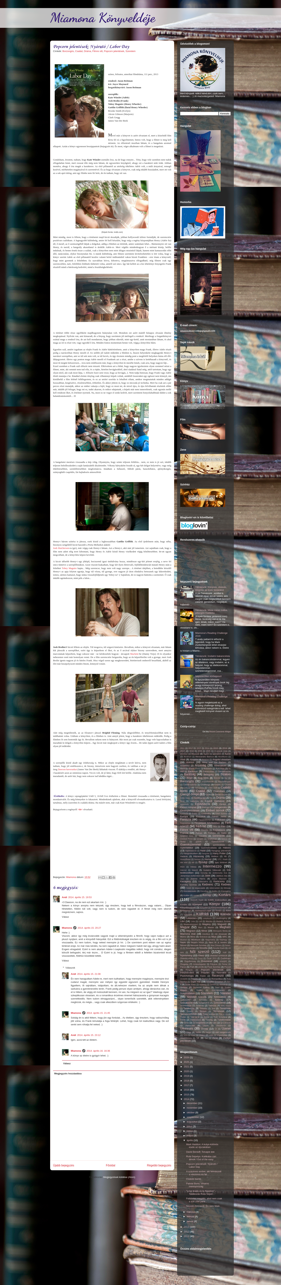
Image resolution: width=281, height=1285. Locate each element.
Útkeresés (186, 1028)
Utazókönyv (221, 1026)
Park (192, 967)
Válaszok (70, 967)
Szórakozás (186, 1002)
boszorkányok (207, 782)
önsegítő (223, 961)
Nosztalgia (191, 948)
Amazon (205, 760)
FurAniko (212, 833)
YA (197, 1038)
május (190, 1135)
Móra (192, 936)
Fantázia (185, 819)
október (191, 1112)
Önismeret (206, 961)
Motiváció (204, 937)
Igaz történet (221, 862)
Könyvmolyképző (219, 907)
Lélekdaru (191, 918)
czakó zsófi (212, 788)
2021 (187, 1066)
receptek (184, 979)
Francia (184, 832)
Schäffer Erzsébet (214, 981)
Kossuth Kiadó (197, 900)
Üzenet (226, 1028)
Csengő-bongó (189, 794)
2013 (199, 748)
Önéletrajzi (225, 958)
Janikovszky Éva (219, 873)
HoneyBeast (185, 859)
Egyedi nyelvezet (214, 801)
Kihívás (227, 888)
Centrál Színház (190, 785)
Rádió (203, 976)
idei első (184, 862)
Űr (216, 1029)
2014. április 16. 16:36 (98, 1050)
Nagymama (210, 940)
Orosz (200, 958)
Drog (182, 801)
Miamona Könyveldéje (102, 17)
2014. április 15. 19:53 (80, 897)
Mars (200, 927)
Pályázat (214, 964)
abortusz (184, 754)
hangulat (205, 854)
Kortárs (224, 895)
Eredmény (206, 813)
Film (223, 826)
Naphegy (223, 940)
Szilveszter (185, 1000)
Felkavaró (220, 819)
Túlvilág (209, 1020)
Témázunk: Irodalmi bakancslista (212, 656)
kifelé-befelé (214, 888)
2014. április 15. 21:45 (98, 1013)
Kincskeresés (189, 891)
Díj (211, 798)
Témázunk (225, 1008)
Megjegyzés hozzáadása (68, 1073)
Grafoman (212, 839)
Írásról (195, 870)
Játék (207, 875)
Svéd (217, 987)
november (192, 1107)
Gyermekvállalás (209, 847)
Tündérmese (224, 1019)
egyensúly (184, 804)
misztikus (206, 934)
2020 (187, 1071)
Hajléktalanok (190, 851)
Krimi (228, 910)
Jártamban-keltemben (190, 875)
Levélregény (221, 918)
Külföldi (202, 914)
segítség (203, 985)
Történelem (195, 1020)
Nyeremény (186, 955)
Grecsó (224, 839)
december (192, 1103)
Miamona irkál (188, 933)
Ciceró (227, 784)
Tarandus (203, 1009)
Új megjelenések (201, 1022)
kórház (196, 895)
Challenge (205, 784)
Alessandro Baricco (204, 756)
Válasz (65, 916)
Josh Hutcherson (61, 548)
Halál (203, 850)
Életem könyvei (188, 807)
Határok (184, 856)
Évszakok (200, 816)
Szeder (199, 990)
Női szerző (199, 952)
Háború (227, 847)
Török (183, 1020)
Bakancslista (208, 772)
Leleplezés (207, 918)
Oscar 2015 (212, 958)
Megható (225, 927)
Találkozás (189, 1008)
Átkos (182, 769)
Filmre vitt (97, 51)
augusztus (192, 1121)
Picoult (227, 967)
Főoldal (110, 1165)
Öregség (184, 964)
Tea (213, 1008)
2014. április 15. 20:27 (89, 927)
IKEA (182, 867)
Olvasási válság (187, 958)
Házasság (198, 856)
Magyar (185, 927)
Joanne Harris (197, 878)
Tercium (203, 1011)
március (191, 1212)
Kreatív (219, 911)
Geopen (200, 839)
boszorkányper (224, 782)
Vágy (188, 1032)
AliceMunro (223, 757)
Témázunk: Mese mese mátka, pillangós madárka (211, 611)
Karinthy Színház (188, 884)
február (191, 1216)
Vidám (202, 1035)
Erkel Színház (222, 814)
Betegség (209, 774)
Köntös (183, 904)
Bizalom (226, 774)
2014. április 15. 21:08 (89, 974)
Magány (206, 924)
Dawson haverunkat (67, 769)
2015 (215, 748)
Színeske (203, 1000)
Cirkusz (187, 787)
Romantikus (217, 979)
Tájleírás (212, 1005)
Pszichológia (187, 975)
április (190, 1140)
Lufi (200, 921)
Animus (190, 762)
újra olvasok (225, 1023)
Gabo (223, 833)
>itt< (80, 809)
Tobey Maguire (69, 568)
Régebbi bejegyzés (159, 1165)
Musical (183, 940)
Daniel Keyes (221, 794)
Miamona (67, 927)
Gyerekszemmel (190, 844)
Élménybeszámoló (190, 810)
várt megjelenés (223, 1032)
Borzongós (68, 51)
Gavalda (203, 836)
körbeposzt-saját (203, 910)
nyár (224, 952)
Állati (182, 759)
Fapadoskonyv (204, 820)
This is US (223, 1014)
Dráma (87, 51)
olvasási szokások (218, 955)
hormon (197, 859)
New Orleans (216, 945)
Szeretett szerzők (197, 996)
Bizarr (189, 778)
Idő (193, 862)
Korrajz (207, 895)
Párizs (183, 967)
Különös (225, 914)
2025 (187, 1062)
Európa (184, 816)
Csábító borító (193, 1179)
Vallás (198, 1032)
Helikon (214, 856)
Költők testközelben (217, 900)
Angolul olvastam (222, 759)
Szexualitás (220, 996)
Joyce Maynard (219, 879)
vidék (211, 1035)
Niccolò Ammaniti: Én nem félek (203, 1206)
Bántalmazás (224, 771)
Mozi (213, 936)
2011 (182, 748)
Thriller (183, 1017)
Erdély (194, 814)
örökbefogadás (199, 964)
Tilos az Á (194, 1017)
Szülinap (200, 1005)
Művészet (195, 939)
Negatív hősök (197, 942)
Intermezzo (212, 866)
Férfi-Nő (201, 826)
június (190, 1131)
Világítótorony (186, 1038)
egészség (195, 801)
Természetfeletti (188, 1014)
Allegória (194, 759)
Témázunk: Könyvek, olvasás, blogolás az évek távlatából (211, 588)
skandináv (223, 985)
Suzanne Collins (201, 987)
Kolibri (186, 895)
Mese (204, 930)
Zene (215, 1038)
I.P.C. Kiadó (223, 859)
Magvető (221, 924)
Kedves (226, 884)
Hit (225, 856)
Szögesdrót (203, 1002)
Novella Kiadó (219, 948)
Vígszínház (222, 1035)
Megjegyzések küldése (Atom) (119, 1177)
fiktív (215, 827)
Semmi (213, 985)
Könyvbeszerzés (188, 907)
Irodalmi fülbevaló (212, 870)
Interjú (193, 867)
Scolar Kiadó (190, 985)
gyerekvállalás (219, 845)
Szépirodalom (187, 993)
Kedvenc (207, 884)
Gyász (183, 842)
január (190, 1221)
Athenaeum (220, 765)
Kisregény (226, 891)
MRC (224, 936)
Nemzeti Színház (198, 945)
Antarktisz (185, 765)
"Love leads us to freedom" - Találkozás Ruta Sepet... (201, 1192)
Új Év (186, 1022)
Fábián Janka (219, 816)
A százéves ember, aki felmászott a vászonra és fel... (203, 1173)
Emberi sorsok (215, 810)
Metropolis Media (220, 931)
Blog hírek (203, 778)
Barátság (189, 774)
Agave (206, 754)
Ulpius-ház (190, 1025)
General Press (186, 839)
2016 (224, 748)
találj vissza (226, 1006)
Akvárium (188, 757)
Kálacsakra (203, 882)
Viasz (193, 1035)
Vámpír (208, 1032)
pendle (201, 967)
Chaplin (217, 785)
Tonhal (206, 1017)
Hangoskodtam (190, 853)
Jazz (182, 879)
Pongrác (189, 970)
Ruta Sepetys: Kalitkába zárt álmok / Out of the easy (201, 1158)
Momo (183, 936)
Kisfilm (215, 891)
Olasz (201, 955)
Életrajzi (206, 807)
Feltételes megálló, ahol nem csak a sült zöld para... (204, 1200)
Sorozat (184, 987)
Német (183, 945)
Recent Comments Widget (220, 732)
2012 (190, 748)
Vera (185, 1035)
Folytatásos (219, 830)
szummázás (186, 1005)
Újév (214, 1022)
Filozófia (204, 830)
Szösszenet (219, 1002)
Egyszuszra (202, 803)
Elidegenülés (220, 807)
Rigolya (205, 979)
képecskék (200, 888)
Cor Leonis (199, 788)
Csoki (208, 794)
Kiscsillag (204, 891)
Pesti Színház (213, 967)
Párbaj (224, 964)
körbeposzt (185, 910)
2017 (182, 751)
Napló (183, 942)
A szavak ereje (220, 751)
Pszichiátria (221, 973)
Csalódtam (219, 791)
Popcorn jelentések (114, 51)
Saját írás (195, 981)
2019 (200, 751)
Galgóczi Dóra (186, 836)
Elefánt (222, 804)
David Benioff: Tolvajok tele (200, 1151)
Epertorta (184, 814)
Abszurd (195, 754)
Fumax (199, 833)
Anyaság (200, 765)
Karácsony (219, 881)
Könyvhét (204, 908)
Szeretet (225, 993)
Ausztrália (208, 769)
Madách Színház (223, 921)
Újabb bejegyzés (63, 1165)
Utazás (206, 1026)
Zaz (206, 1038)
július (190, 1126)
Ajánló (228, 754)
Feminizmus (185, 823)
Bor (225, 778)
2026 (208, 751)
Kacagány (185, 881)
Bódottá (217, 778)
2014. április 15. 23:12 (89, 1035)
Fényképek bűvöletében (207, 823)
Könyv (214, 904)
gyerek (198, 842)
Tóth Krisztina (220, 1017)
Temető (190, 1011)
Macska (209, 921)
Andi (64, 897)
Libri (182, 921)
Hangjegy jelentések (221, 850)
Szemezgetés (218, 990)
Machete (134, 653)
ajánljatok (217, 754)
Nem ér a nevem (218, 942)
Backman (193, 771)
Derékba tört (200, 798)
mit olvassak (221, 934)
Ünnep (204, 1028)
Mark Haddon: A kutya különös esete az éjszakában (202, 1146)
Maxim (211, 927)
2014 (207, 748)
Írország (204, 873)
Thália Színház (209, 1014)
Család (79, 51)
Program (205, 972)
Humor (208, 859)
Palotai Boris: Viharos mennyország (197, 1185)
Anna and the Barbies (214, 762)
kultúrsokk (188, 915)
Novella (203, 948)
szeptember (193, 1117)
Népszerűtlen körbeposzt (208, 676)
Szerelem (130, 51)
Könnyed (197, 904)
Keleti (188, 888)
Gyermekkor (186, 847)
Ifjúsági (202, 862)
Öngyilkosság (190, 961)
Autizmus (220, 768)
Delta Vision (185, 798)
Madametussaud (191, 924)
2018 (192, 751)
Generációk (219, 835)
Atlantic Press (194, 769)
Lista (193, 921)
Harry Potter (219, 853)
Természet (218, 1011)
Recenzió (218, 975)
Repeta (194, 979)
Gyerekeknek (217, 841)
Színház (219, 999)
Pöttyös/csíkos (187, 972)
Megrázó (191, 930)
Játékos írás (221, 875)
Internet (183, 870)
